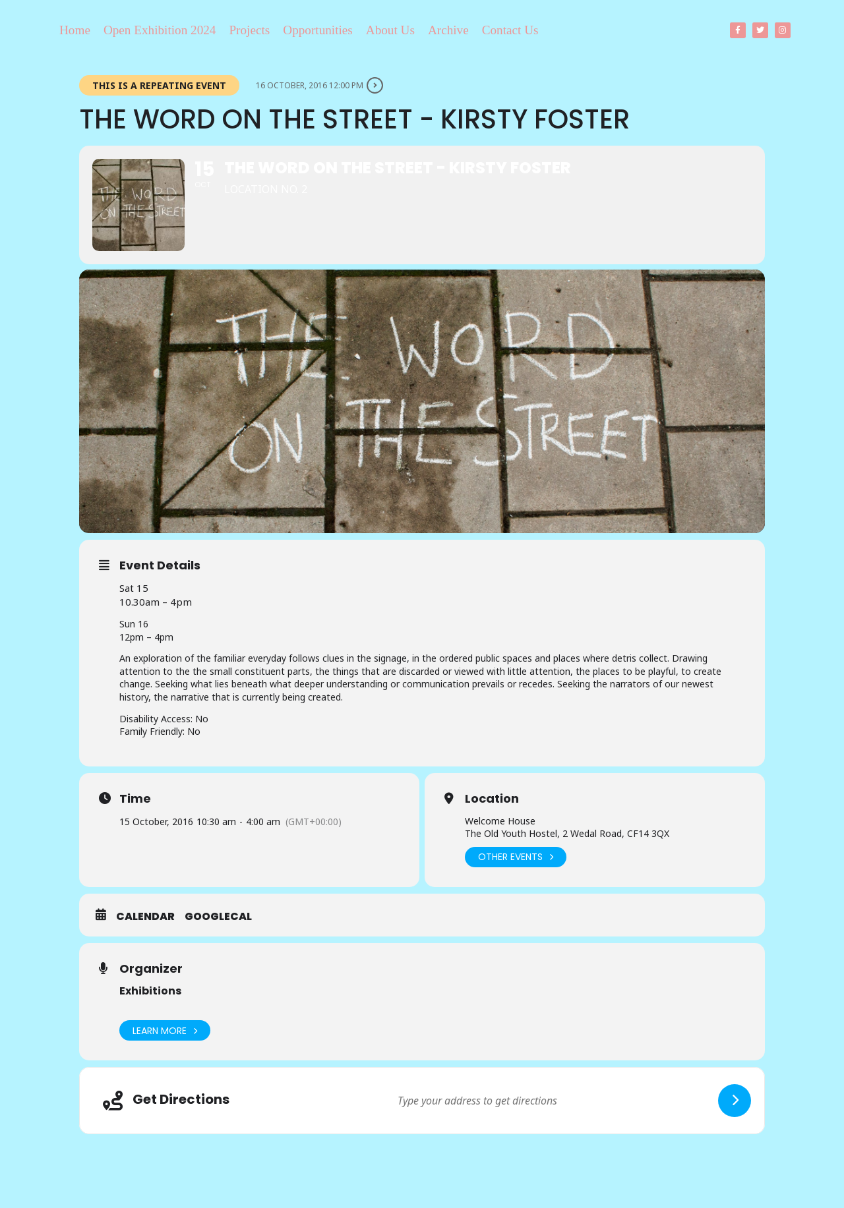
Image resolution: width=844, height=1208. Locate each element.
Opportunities (318, 30)
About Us (390, 30)
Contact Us (510, 30)
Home (74, 30)
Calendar (145, 916)
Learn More (165, 1030)
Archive (448, 30)
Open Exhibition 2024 (160, 30)
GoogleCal (218, 916)
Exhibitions (150, 990)
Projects (249, 30)
